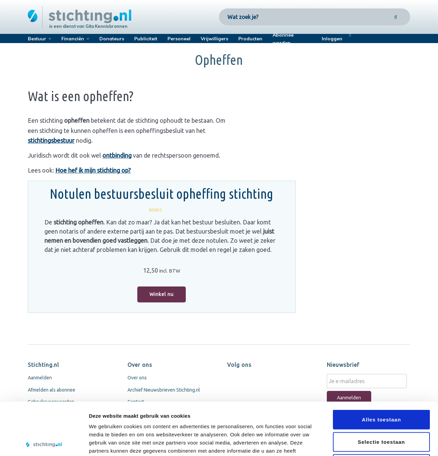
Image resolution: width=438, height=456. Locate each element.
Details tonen (366, 442)
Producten (250, 39)
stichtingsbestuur (51, 140)
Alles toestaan (381, 367)
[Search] (395, 16)
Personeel (179, 39)
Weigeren (381, 411)
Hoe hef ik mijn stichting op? (93, 170)
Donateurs (111, 39)
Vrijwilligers (214, 39)
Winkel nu (162, 294)
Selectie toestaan (381, 389)
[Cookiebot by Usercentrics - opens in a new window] (44, 443)
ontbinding (117, 155)
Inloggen (332, 39)
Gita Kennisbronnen (106, 26)
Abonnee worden (283, 39)
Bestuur (37, 39)
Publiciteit (145, 39)
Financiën (72, 39)
